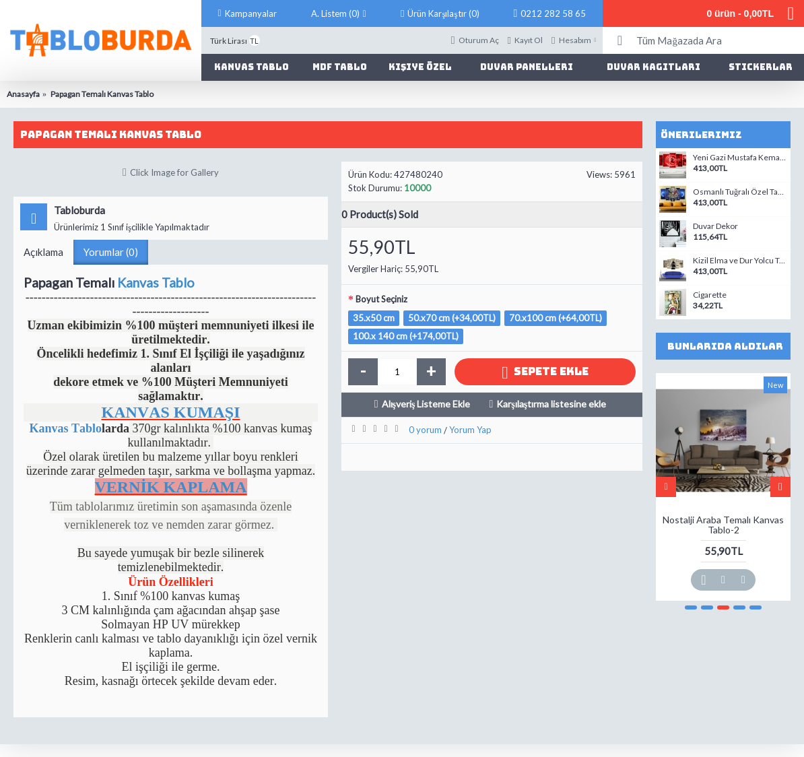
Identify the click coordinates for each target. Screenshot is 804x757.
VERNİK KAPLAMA (171, 487)
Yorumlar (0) (110, 252)
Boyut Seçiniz (381, 299)
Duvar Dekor (715, 226)
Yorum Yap (470, 429)
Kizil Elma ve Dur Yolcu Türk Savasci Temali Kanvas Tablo (740, 260)
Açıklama (43, 252)
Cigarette (710, 295)
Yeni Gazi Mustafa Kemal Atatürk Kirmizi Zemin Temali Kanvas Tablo (740, 157)
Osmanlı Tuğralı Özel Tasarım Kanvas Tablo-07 (740, 192)
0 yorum (425, 429)
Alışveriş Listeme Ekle (426, 403)
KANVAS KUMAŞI (170, 412)
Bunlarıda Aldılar (725, 346)
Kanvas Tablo (156, 282)
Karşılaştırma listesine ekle (551, 403)
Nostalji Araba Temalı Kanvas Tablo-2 (723, 524)
